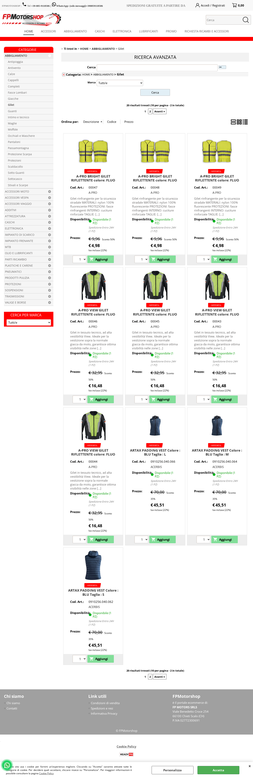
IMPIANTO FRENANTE (19, 241)
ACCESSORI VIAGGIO (18, 204)
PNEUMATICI (13, 271)
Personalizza (172, 770)
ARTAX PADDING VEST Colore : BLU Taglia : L (155, 452)
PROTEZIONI (13, 284)
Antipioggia (15, 62)
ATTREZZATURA (15, 216)
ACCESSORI (48, 31)
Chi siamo (13, 703)
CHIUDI (249, 766)
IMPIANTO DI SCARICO (19, 235)
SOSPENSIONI (14, 290)
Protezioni (14, 160)
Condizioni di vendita (105, 703)
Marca (92, 82)
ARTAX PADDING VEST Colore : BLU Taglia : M (217, 452)
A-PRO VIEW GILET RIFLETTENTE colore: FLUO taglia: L (93, 314)
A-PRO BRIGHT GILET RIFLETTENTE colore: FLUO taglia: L (93, 180)
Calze (11, 74)
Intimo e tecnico (18, 117)
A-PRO (93, 192)
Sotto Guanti (16, 173)
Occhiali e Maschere (21, 136)
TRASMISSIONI (14, 296)
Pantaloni (14, 142)
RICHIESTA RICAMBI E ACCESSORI (207, 31)
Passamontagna (18, 148)
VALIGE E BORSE (15, 302)
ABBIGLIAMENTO (75, 31)
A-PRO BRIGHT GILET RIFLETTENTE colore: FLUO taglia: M (155, 180)
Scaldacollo (15, 166)
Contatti (12, 708)
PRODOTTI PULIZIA (17, 278)
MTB (8, 247)
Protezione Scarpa (20, 154)
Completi (14, 86)
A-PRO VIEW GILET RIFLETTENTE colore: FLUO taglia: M (155, 314)
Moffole (13, 129)
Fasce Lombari (17, 92)
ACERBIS (156, 467)
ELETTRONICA (122, 31)
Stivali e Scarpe (18, 185)
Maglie (12, 123)
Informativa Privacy (104, 713)
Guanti (12, 111)
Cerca (91, 67)
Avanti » (159, 111)
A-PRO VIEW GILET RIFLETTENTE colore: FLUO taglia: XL (217, 314)
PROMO (171, 31)
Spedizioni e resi (102, 708)
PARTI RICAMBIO (16, 259)
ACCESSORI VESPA (17, 197)
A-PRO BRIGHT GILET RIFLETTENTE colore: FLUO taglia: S (217, 180)
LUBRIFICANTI (148, 31)
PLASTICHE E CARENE (19, 265)
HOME (28, 31)
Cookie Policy (46, 773)
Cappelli (13, 80)
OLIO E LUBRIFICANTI (19, 253)
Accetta (218, 770)
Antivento (14, 68)
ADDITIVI (10, 210)
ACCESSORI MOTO (17, 191)
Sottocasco (15, 179)
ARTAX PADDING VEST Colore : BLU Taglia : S (93, 592)
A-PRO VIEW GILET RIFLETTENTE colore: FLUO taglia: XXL (93, 454)
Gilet (11, 105)
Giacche (13, 99)
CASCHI (100, 31)
